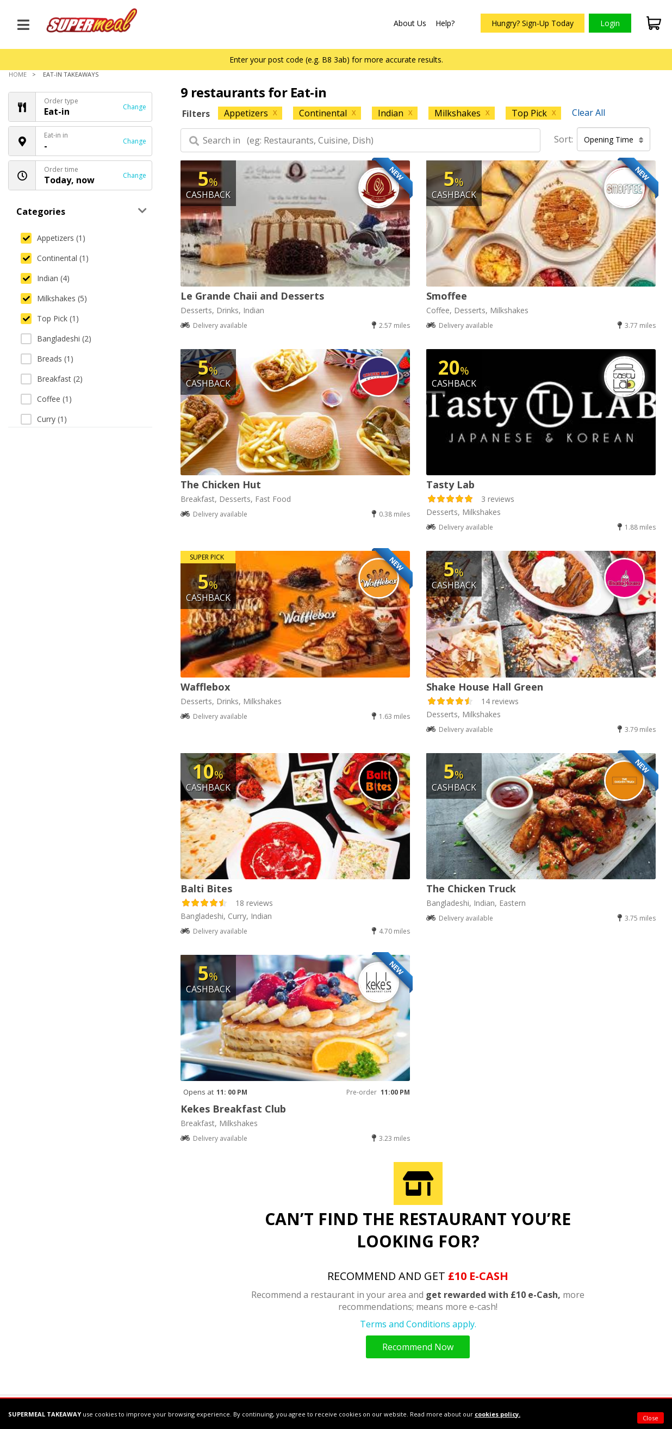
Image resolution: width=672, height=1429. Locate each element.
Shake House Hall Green (484, 686)
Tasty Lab (450, 484)
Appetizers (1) (53, 238)
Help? (445, 23)
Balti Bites (206, 888)
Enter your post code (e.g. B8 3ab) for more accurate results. (336, 59)
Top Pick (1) (50, 318)
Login (610, 23)
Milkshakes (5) (54, 298)
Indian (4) (45, 278)
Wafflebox (205, 686)
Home (18, 74)
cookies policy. (497, 1414)
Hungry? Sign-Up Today (532, 23)
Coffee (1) (46, 399)
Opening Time (614, 139)
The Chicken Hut (221, 484)
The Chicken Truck (471, 888)
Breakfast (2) (52, 379)
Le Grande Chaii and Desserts (252, 295)
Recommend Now (417, 1347)
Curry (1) (44, 419)
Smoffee (446, 295)
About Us (410, 23)
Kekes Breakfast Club (233, 1108)
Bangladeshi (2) (56, 338)
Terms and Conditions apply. (418, 1324)
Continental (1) (55, 258)
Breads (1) (47, 358)
